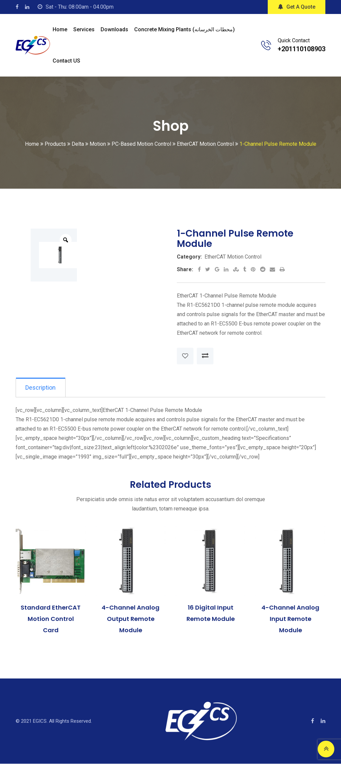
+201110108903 (301, 49)
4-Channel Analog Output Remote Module (131, 619)
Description (41, 387)
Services (84, 29)
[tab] (41, 388)
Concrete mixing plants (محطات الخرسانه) (184, 29)
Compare (205, 356)
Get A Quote (296, 7)
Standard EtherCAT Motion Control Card (51, 619)
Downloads (114, 29)
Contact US (66, 61)
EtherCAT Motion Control (232, 257)
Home (60, 29)
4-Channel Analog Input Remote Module (290, 619)
